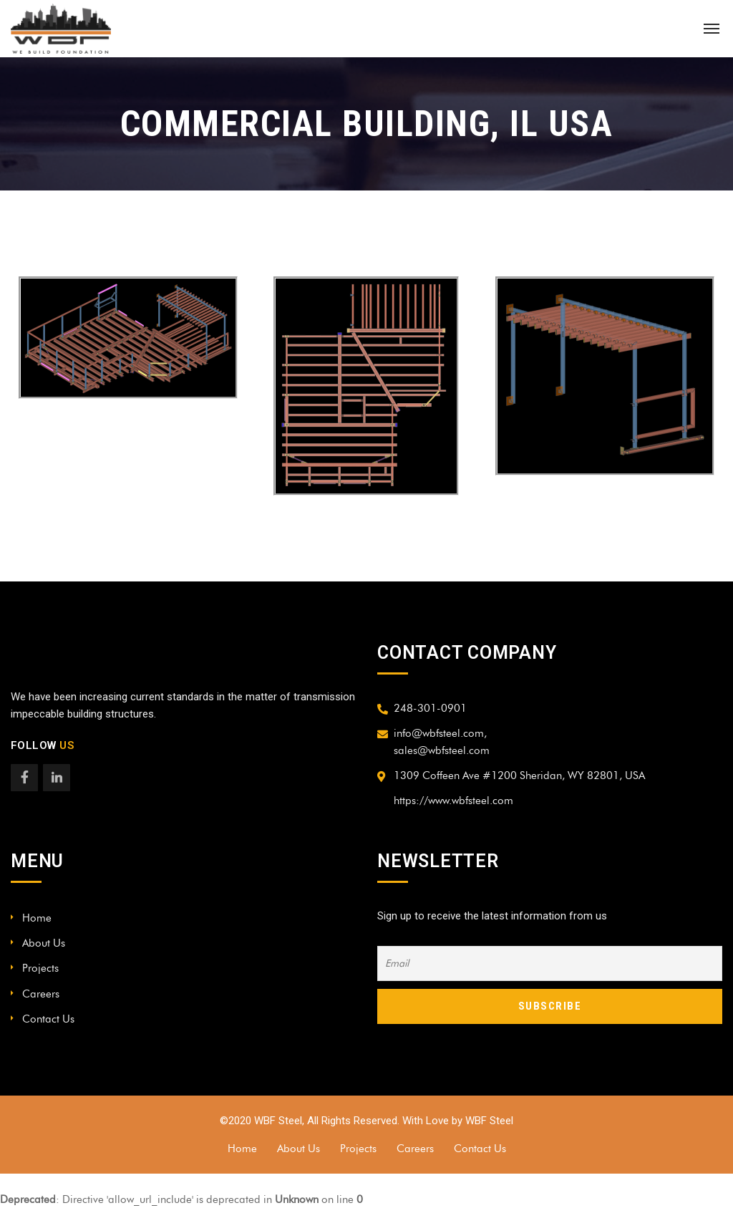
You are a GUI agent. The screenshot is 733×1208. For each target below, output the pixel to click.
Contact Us (48, 1019)
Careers (40, 993)
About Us (43, 943)
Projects (40, 968)
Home (37, 918)
